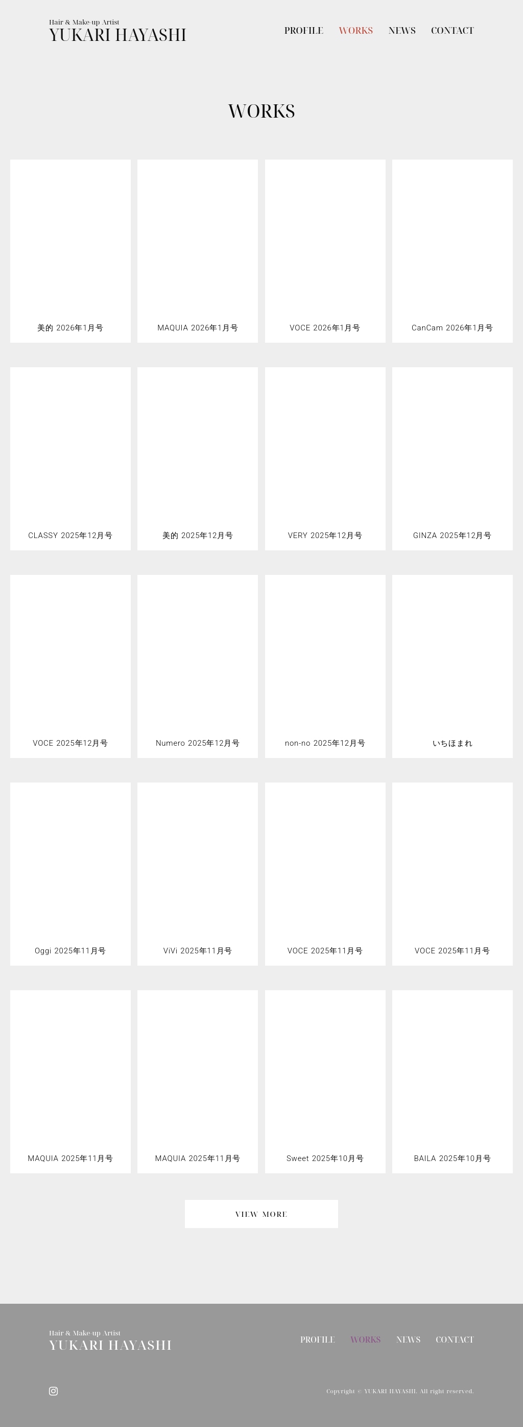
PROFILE (304, 30)
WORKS (356, 30)
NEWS (402, 30)
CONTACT (452, 30)
